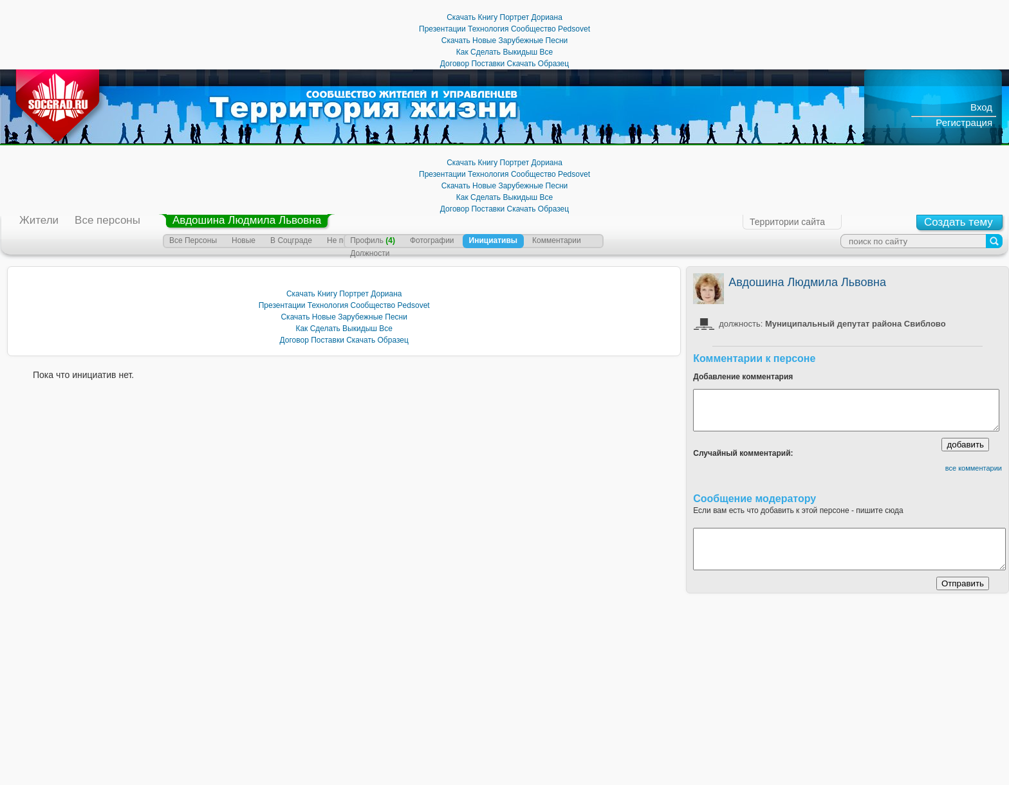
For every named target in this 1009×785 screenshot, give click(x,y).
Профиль (372, 240)
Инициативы (493, 240)
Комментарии (556, 240)
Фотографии (432, 240)
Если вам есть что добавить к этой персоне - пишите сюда (798, 510)
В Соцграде (291, 240)
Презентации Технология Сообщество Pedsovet (504, 28)
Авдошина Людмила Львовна (246, 220)
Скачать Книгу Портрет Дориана (504, 17)
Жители (39, 220)
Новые (243, 240)
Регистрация (964, 122)
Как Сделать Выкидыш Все (504, 52)
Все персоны (107, 220)
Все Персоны (193, 240)
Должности (369, 253)
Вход (981, 107)
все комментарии (973, 468)
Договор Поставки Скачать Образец (504, 63)
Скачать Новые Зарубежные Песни (504, 40)
